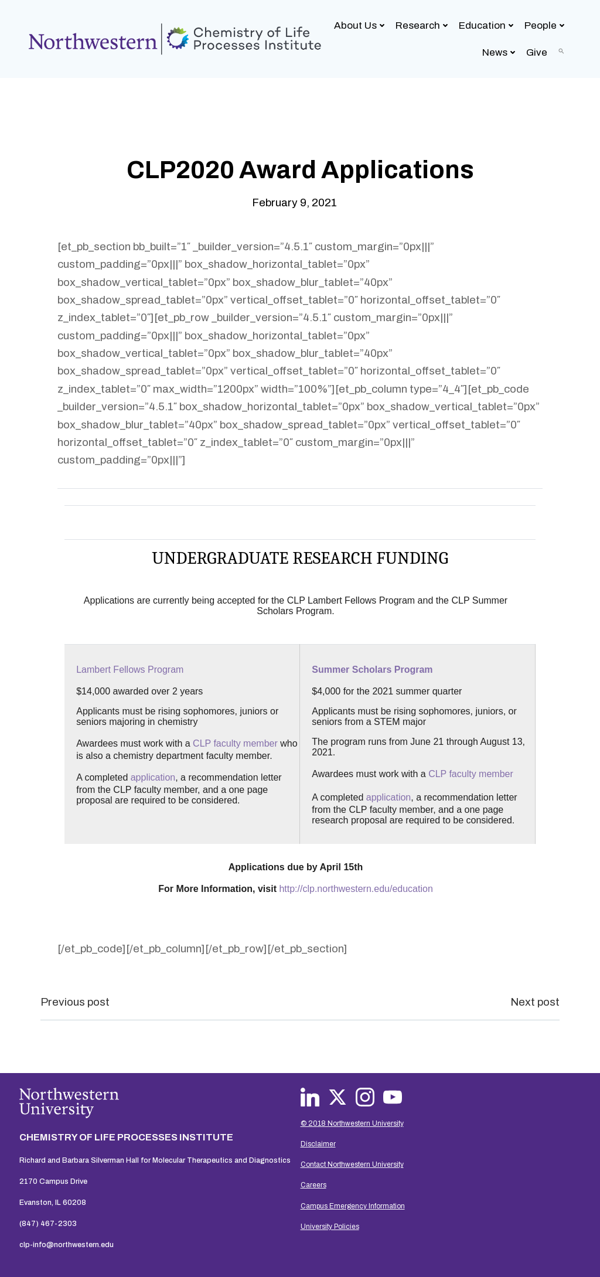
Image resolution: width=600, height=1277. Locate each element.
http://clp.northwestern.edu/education (355, 889)
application (154, 777)
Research (423, 24)
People (546, 24)
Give (537, 51)
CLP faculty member (236, 743)
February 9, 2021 (294, 201)
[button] (562, 50)
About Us (361, 24)
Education (488, 24)
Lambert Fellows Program (131, 670)
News (501, 51)
